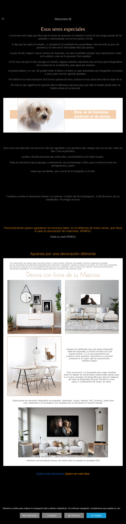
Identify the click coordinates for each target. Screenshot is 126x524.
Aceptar (96, 515)
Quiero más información (50, 473)
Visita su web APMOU (63, 236)
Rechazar (74, 515)
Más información (29, 515)
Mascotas (63, 19)
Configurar (51, 515)
